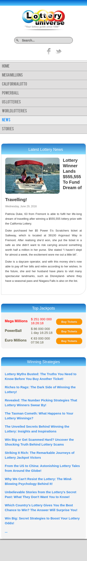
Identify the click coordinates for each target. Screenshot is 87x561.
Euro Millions (16, 340)
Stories (8, 129)
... (6, 531)
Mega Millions (12, 75)
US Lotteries (11, 102)
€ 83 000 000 (40, 340)
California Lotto (14, 84)
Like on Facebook (49, 51)
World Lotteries (14, 111)
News (6, 120)
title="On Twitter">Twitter (58, 51)
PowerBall (10, 93)
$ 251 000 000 (41, 321)
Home (6, 66)
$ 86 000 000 (41, 331)
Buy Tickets (69, 321)
